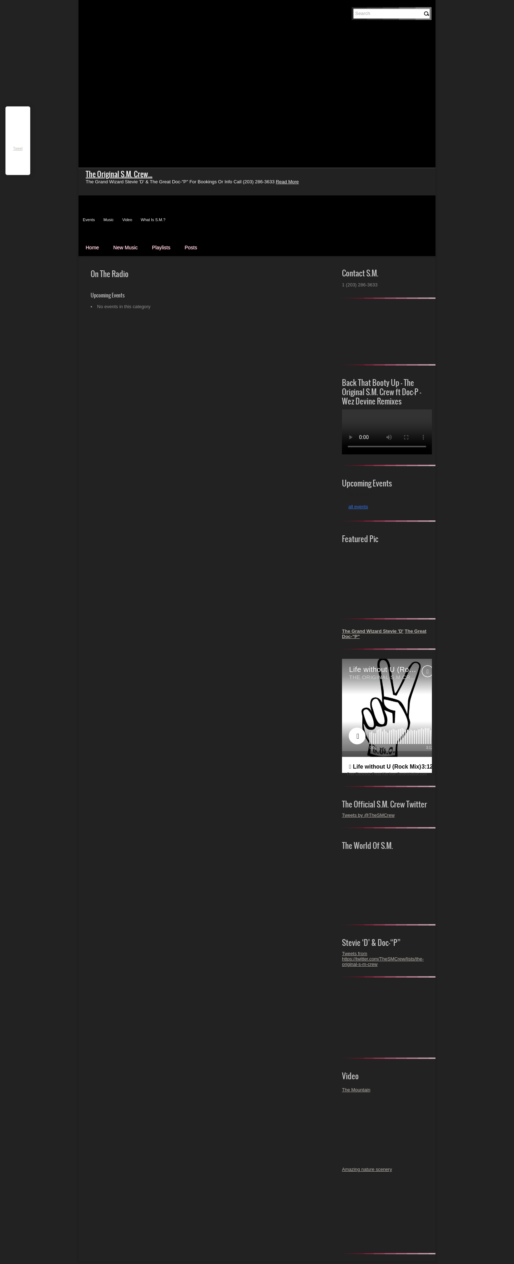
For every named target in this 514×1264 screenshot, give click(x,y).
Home (92, 247)
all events (358, 506)
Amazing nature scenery (367, 1169)
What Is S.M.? (153, 220)
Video (127, 220)
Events (89, 220)
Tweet (18, 149)
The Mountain (356, 1089)
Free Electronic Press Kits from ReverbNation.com (387, 774)
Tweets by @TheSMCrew (368, 815)
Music (109, 220)
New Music (125, 247)
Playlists (161, 247)
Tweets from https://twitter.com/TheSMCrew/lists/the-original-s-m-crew (383, 959)
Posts (191, 247)
